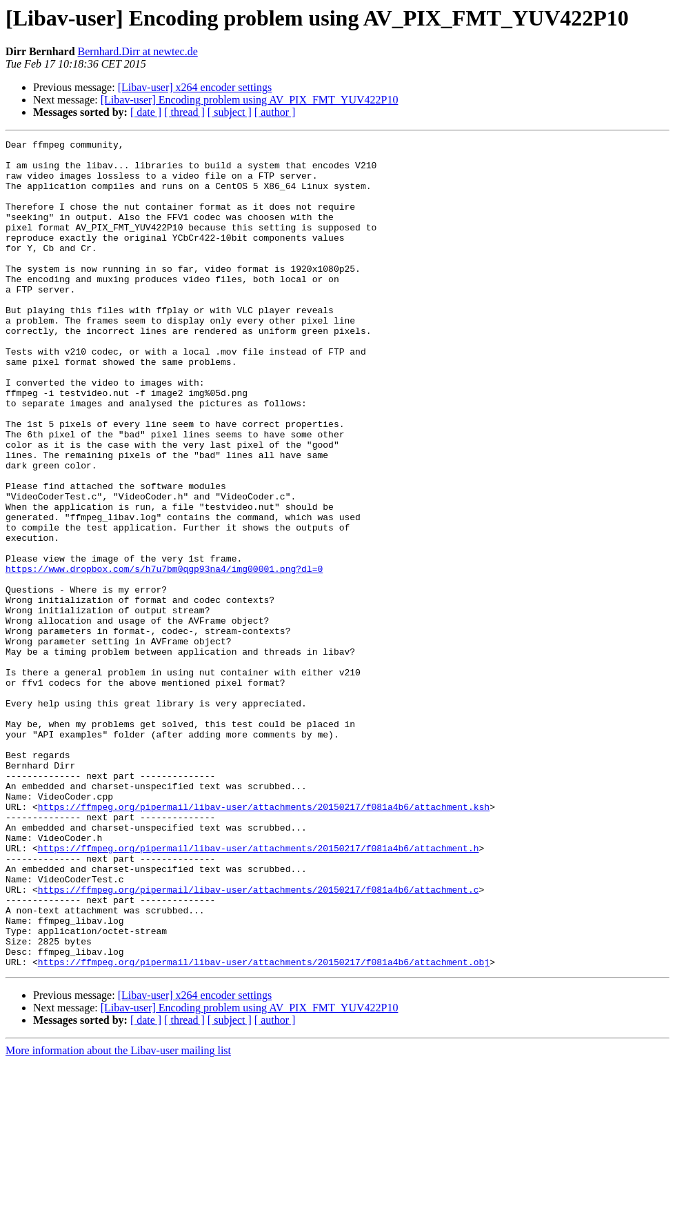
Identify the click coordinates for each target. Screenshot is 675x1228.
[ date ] (145, 112)
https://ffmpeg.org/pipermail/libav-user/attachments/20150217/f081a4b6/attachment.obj (264, 1127)
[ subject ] (230, 112)
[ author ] (275, 112)
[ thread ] (184, 112)
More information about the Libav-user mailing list (118, 1216)
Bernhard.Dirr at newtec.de (138, 51)
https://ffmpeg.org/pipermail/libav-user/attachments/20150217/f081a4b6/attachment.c (258, 1040)
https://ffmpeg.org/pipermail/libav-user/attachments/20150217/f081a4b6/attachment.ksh (264, 941)
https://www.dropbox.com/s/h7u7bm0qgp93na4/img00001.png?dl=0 (164, 655)
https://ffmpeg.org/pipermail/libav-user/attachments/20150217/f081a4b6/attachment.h (258, 990)
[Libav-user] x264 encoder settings (195, 87)
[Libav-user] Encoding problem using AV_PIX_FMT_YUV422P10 (250, 100)
